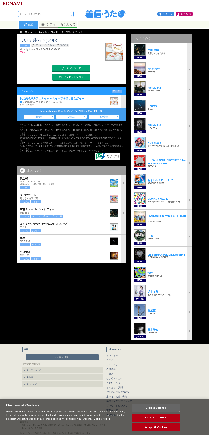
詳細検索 (63, 357)
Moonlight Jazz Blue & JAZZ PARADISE (42, 32)
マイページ (112, 364)
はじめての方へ (114, 378)
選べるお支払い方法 (116, 396)
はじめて (68, 24)
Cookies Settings (155, 412)
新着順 (39, 116)
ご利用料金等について (118, 392)
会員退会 (111, 374)
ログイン (111, 360)
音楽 (28, 24)
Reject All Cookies (156, 421)
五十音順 (104, 116)
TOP (21, 32)
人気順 (71, 116)
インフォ (48, 24)
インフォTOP (113, 355)
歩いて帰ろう (67, 32)
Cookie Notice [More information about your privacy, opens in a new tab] (102, 423)
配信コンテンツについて (119, 401)
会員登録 (111, 369)
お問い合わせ (113, 383)
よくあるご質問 (114, 387)
